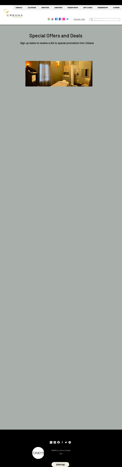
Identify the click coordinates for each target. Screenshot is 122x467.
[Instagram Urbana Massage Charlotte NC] (63, 19)
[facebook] (60, 19)
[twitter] (66, 442)
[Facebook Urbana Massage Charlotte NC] (56, 19)
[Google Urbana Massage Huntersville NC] (52, 19)
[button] (32, 7)
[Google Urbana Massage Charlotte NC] (49, 19)
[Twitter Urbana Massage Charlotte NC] (67, 19)
